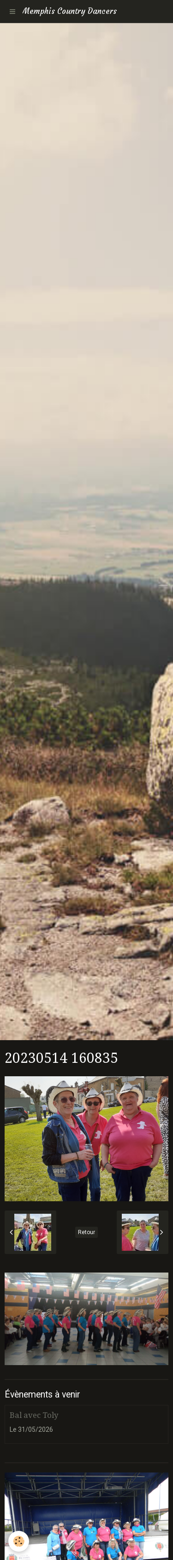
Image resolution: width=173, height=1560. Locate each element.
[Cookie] (18, 1541)
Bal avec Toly (34, 1415)
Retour (86, 1232)
